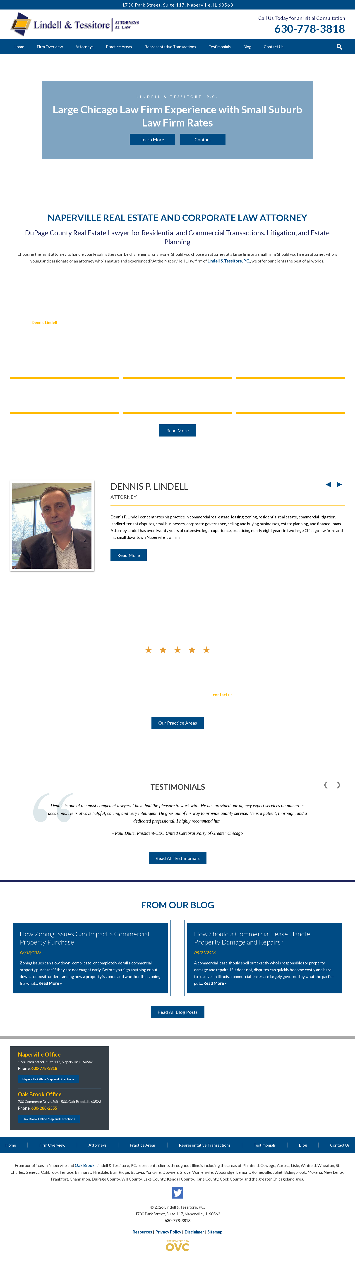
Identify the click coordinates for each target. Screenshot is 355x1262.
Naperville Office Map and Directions (48, 1079)
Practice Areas (119, 46)
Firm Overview (50, 46)
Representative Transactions (170, 46)
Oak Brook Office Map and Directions (48, 1119)
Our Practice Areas (177, 722)
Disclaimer (194, 1231)
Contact (202, 139)
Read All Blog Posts (178, 1012)
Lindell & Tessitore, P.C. (229, 260)
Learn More (152, 139)
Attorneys (84, 46)
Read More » (50, 983)
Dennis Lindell (44, 322)
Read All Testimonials (178, 858)
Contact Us (273, 46)
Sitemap (214, 1231)
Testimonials (220, 46)
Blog (247, 46)
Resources (142, 1231)
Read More (177, 430)
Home (18, 46)
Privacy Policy (168, 1231)
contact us (223, 694)
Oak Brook (85, 1165)
